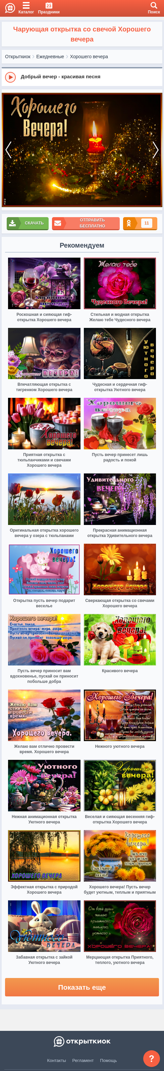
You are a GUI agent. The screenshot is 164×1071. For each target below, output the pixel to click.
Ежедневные (50, 56)
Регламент (83, 1060)
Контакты (56, 1060)
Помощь (108, 1060)
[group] (82, 77)
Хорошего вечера (89, 56)
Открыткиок (18, 56)
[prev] (8, 150)
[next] (156, 150)
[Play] (10, 77)
